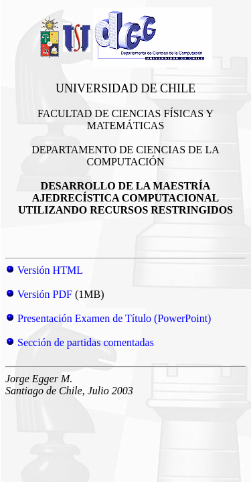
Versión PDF (44, 294)
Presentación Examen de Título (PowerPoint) (114, 318)
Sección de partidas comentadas (85, 342)
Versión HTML (50, 270)
